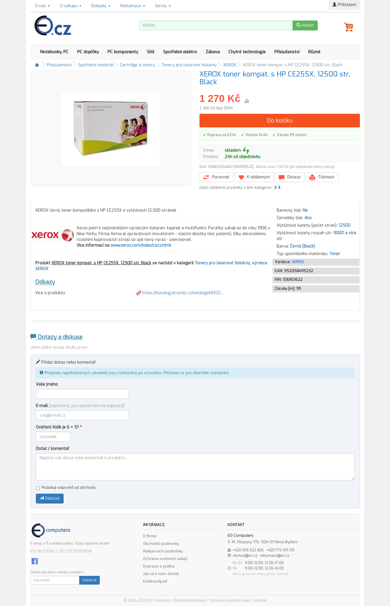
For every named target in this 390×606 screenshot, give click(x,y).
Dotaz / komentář (52, 448)
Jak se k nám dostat (161, 573)
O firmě (149, 536)
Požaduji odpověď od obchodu (66, 487)
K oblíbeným (254, 177)
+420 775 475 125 (280, 550)
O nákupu (71, 6)
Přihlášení (344, 5)
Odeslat (50, 498)
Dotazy (290, 177)
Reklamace (132, 6)
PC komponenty (123, 52)
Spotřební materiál (96, 65)
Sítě (150, 52)
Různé (314, 52)
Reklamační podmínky (163, 551)
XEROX (229, 65)
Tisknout (321, 177)
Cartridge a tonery (137, 65)
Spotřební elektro (180, 52)
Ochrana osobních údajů (165, 558)
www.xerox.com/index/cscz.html (140, 245)
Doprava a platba (159, 566)
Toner (334, 254)
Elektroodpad (155, 581)
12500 (344, 225)
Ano (308, 218)
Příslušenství (287, 52)
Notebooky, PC (54, 52)
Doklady (100, 6)
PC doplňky (88, 52)
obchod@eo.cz (245, 555)
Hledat (305, 25)
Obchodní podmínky (161, 543)
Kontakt (260, 600)
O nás (42, 6)
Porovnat (216, 177)
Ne (305, 210)
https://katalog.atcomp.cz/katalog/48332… (180, 293)
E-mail (80, 406)
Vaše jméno (47, 384)
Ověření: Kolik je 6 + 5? (59, 427)
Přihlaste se (173, 372)
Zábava (213, 52)
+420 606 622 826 (248, 550)
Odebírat (89, 580)
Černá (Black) (302, 246)
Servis (163, 6)
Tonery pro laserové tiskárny (189, 65)
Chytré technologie (247, 52)
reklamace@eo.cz (274, 555)
